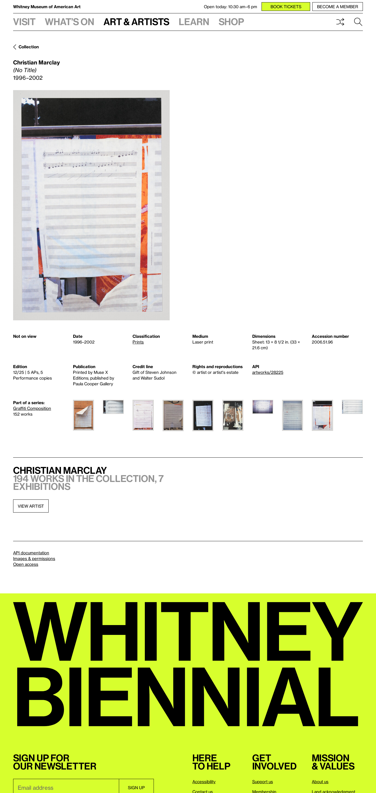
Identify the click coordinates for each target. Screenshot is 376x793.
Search (358, 21)
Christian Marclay (36, 62)
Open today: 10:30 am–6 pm (230, 6)
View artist (31, 506)
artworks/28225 (267, 372)
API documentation (31, 552)
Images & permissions (34, 558)
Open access (25, 564)
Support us (262, 781)
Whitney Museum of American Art (47, 6)
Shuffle (340, 21)
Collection (29, 46)
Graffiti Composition (32, 408)
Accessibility (204, 781)
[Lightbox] (91, 205)
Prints (138, 341)
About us (320, 781)
